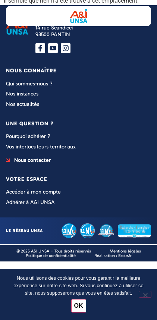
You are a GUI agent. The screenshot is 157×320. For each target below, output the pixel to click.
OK (78, 305)
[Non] (145, 294)
